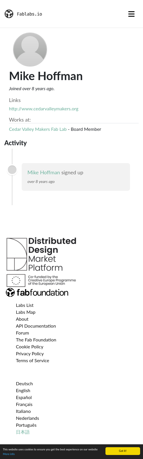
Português (26, 425)
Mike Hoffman (43, 172)
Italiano (23, 411)
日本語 (23, 432)
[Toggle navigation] (131, 14)
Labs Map (26, 312)
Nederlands (27, 418)
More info (9, 455)
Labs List (25, 305)
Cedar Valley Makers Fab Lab (38, 129)
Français (24, 404)
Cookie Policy (29, 346)
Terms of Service (32, 360)
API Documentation (36, 325)
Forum (22, 332)
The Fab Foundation (36, 339)
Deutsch (24, 383)
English (23, 390)
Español (24, 397)
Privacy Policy (30, 353)
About (22, 319)
